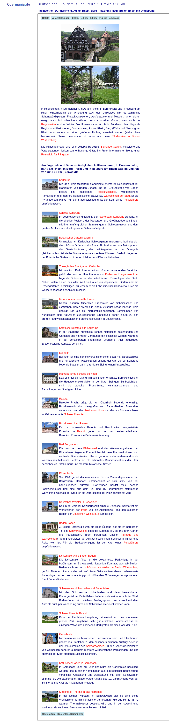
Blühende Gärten (111, 146)
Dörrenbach (66, 473)
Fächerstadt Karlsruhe (111, 216)
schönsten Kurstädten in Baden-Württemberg (111, 567)
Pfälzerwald (90, 448)
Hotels (45, 18)
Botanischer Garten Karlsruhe (76, 237)
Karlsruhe (64, 180)
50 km (93, 18)
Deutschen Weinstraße (86, 513)
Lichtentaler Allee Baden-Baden (77, 555)
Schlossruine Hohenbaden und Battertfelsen (84, 588)
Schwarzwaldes (78, 530)
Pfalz (84, 509)
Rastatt (63, 398)
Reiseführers (131, 199)
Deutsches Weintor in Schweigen (78, 502)
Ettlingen (64, 352)
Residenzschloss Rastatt (73, 423)
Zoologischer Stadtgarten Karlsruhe (79, 266)
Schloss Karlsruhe (69, 212)
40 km (84, 18)
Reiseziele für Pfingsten (55, 154)
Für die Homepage (109, 18)
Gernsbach (65, 634)
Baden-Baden (67, 523)
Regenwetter (48, 124)
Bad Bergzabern (68, 444)
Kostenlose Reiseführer (70, 714)
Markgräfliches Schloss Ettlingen (78, 373)
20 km (75, 18)
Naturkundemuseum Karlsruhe (77, 299)
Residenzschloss (106, 191)
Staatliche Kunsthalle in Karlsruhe (78, 328)
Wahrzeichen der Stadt (117, 195)
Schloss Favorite (73, 414)
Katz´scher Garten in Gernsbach (77, 663)
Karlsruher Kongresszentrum (121, 274)
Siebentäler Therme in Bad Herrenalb (80, 691)
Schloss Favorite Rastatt (73, 613)
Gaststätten (48, 714)
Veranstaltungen (61, 18)
